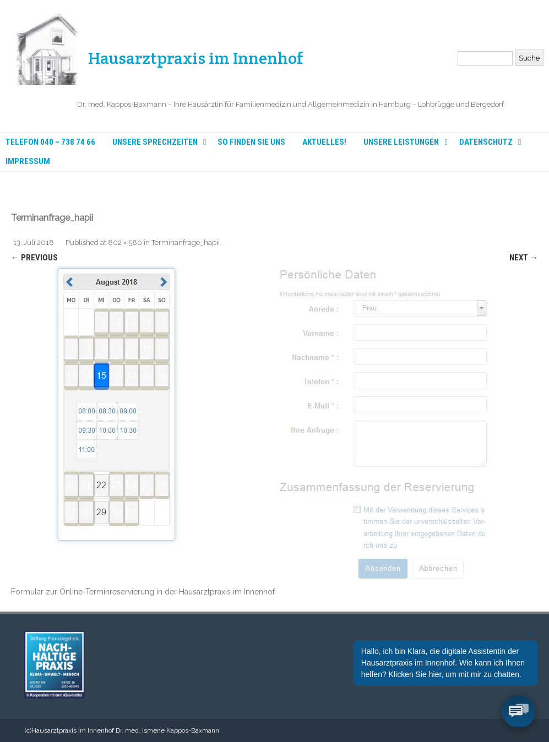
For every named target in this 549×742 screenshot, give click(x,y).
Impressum (28, 161)
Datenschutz (486, 142)
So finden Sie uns (251, 142)
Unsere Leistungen (401, 142)
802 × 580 (125, 242)
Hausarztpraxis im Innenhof (195, 55)
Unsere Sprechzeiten (155, 142)
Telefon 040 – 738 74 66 (50, 142)
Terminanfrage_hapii (185, 242)
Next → (523, 258)
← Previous (34, 258)
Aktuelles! (324, 142)
